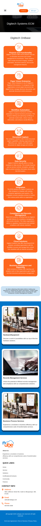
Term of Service (22, 521)
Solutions (5, 473)
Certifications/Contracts (10, 476)
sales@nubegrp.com (11, 499)
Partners (5, 482)
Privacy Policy (32, 521)
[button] (5, 10)
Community (6, 479)
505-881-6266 (9, 505)
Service (5, 470)
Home (4, 467)
